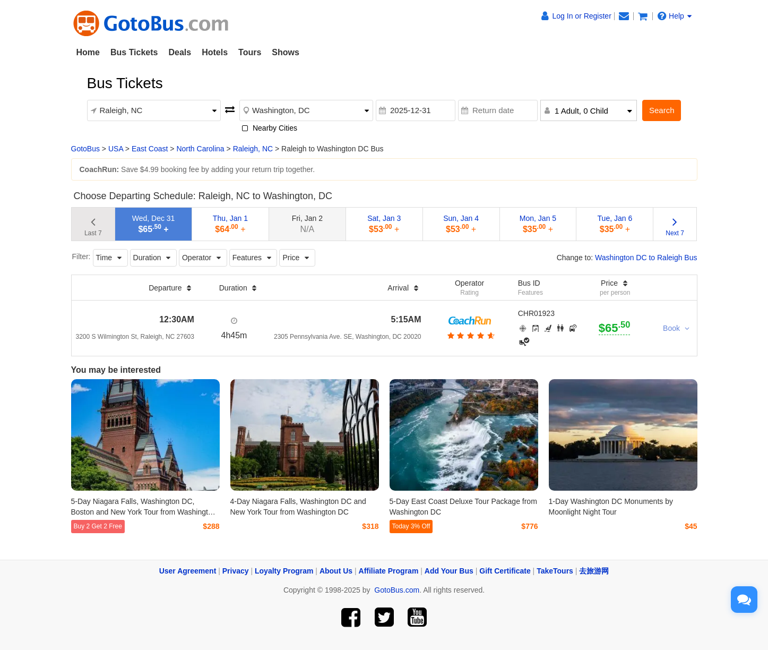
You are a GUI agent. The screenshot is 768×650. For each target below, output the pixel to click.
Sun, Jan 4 (461, 224)
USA (115, 148)
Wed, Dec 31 (153, 224)
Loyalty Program (284, 571)
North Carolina (200, 148)
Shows (285, 52)
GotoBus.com (396, 590)
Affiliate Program (389, 571)
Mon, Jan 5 (538, 224)
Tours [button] (249, 52)
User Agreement (188, 571)
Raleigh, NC (253, 148)
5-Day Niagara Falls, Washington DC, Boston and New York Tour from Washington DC (144, 512)
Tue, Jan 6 (615, 224)
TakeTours (555, 571)
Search (662, 110)
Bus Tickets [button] (134, 52)
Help (674, 16)
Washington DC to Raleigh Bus (646, 257)
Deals (179, 52)
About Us (336, 571)
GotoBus (85, 148)
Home (88, 52)
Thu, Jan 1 (230, 224)
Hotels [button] (215, 52)
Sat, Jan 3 (384, 224)
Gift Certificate (504, 571)
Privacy (235, 571)
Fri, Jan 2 (307, 224)
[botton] (469, 335)
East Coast (150, 148)
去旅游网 (594, 571)
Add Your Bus (449, 571)
